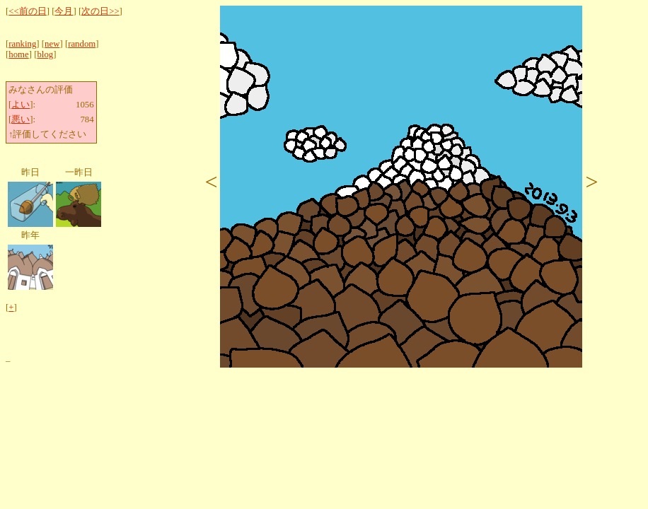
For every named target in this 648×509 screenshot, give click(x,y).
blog (45, 54)
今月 (63, 11)
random (82, 44)
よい (20, 105)
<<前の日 (27, 11)
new (52, 44)
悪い (20, 119)
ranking (22, 44)
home (18, 54)
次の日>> (100, 11)
